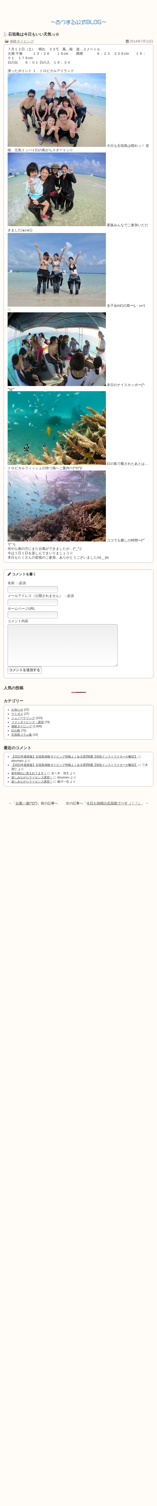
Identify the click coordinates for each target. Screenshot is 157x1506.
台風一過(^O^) (26, 811)
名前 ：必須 (17, 583)
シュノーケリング (23, 725)
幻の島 (15, 738)
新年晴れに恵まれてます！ (29, 780)
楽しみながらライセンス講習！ (32, 785)
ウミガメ (17, 721)
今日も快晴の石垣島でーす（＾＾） (114, 811)
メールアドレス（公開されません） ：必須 (41, 596)
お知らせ (17, 717)
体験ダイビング (22, 41)
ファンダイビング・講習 (27, 729)
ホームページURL (21, 608)
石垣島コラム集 (21, 742)
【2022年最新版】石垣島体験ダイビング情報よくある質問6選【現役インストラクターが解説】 (74, 764)
